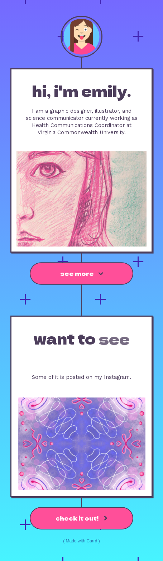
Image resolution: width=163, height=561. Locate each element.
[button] (81, 273)
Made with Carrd (81, 540)
